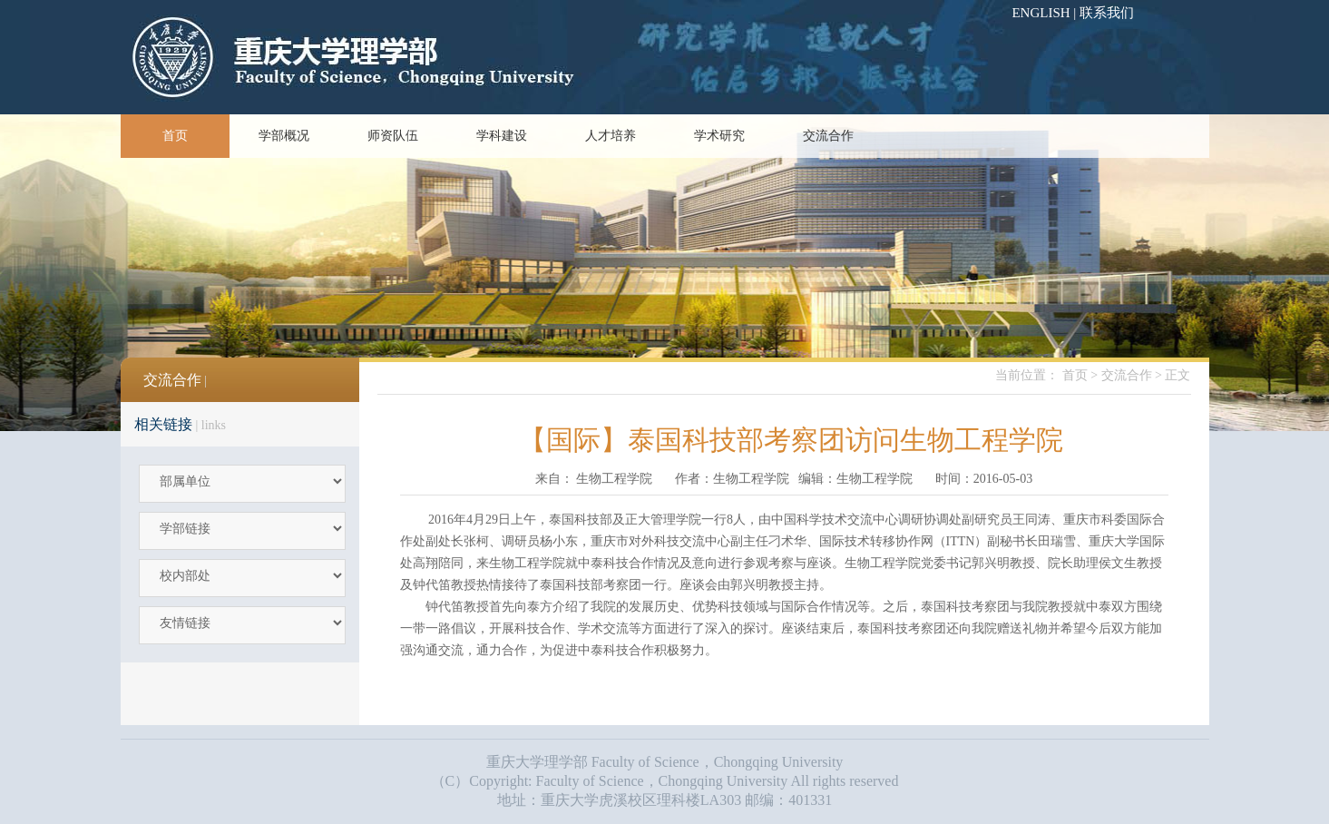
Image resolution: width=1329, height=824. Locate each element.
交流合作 (828, 135)
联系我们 (1107, 12)
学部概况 (284, 135)
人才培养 (610, 135)
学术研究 (719, 135)
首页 (175, 135)
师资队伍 (392, 135)
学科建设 (501, 135)
